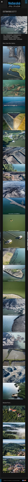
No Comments (13, 14)
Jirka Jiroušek (15, 36)
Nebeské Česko (12, 39)
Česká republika (17, 35)
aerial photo (9, 35)
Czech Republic (7, 36)
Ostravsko (6, 14)
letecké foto (16, 37)
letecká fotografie (8, 37)
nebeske (6, 39)
